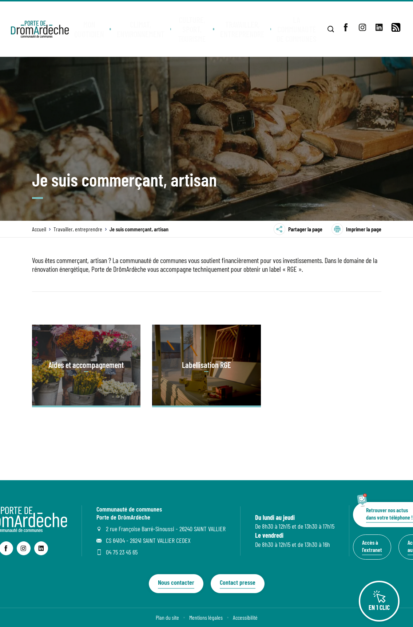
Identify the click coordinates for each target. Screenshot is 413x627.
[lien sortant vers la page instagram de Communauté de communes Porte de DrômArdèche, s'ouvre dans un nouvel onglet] (24, 548)
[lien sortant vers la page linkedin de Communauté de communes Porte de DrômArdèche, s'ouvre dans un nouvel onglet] (41, 548)
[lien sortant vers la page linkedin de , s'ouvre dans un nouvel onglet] (379, 27)
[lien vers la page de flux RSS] (396, 27)
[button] (91, 29)
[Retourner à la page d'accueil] (40, 29)
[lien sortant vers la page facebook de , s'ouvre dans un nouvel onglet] (345, 27)
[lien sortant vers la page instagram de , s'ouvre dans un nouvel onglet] (362, 27)
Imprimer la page (356, 229)
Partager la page (298, 229)
